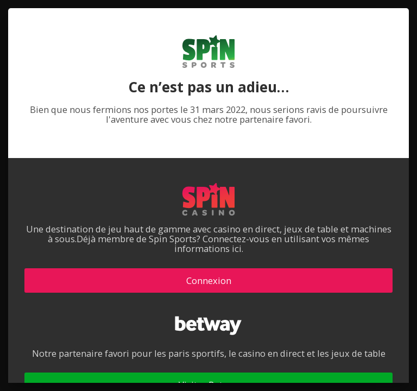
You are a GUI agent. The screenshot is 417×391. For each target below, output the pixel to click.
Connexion (208, 280)
